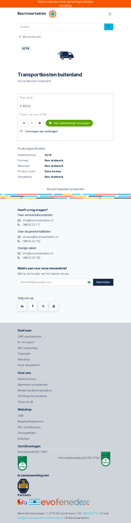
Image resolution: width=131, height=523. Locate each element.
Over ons (24, 373)
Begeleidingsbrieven (31, 421)
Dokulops (23, 438)
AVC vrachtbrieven (29, 427)
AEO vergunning (27, 348)
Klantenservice (27, 379)
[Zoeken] (108, 26)
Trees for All (25, 402)
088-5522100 (90, 513)
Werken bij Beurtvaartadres (35, 390)
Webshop (24, 359)
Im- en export (26, 342)
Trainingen (24, 353)
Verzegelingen (27, 433)
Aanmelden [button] (103, 282)
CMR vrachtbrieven (29, 336)
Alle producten (30, 36)
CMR (20, 415)
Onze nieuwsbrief (29, 365)
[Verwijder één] (24, 123)
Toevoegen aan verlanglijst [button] (39, 131)
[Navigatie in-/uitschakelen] (109, 13)
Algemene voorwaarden (33, 384)
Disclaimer (56, 518)
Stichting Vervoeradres (32, 396)
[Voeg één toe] (39, 123)
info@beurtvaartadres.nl (33, 518)
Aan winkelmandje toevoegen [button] (69, 123)
